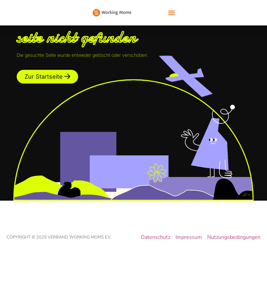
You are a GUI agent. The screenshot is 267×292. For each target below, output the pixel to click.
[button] (171, 13)
